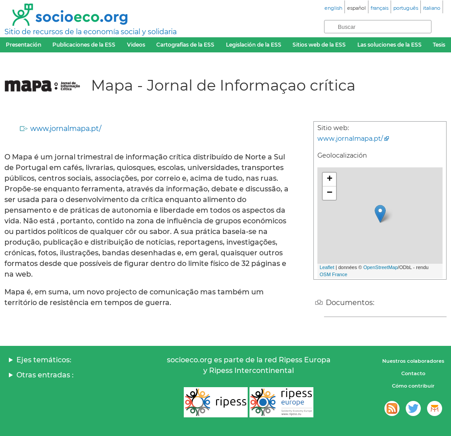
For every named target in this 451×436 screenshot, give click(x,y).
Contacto (413, 373)
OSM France (333, 274)
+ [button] (329, 179)
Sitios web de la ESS (319, 44)
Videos (136, 44)
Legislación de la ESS (253, 44)
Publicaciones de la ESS (83, 44)
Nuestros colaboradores (413, 361)
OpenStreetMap (380, 267)
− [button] (329, 193)
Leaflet (327, 267)
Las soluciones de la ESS (389, 44)
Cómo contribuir (413, 386)
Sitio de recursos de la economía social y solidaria (90, 32)
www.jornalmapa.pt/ (65, 128)
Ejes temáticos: (43, 360)
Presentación (23, 44)
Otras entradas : (45, 375)
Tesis (439, 44)
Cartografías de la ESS (185, 44)
